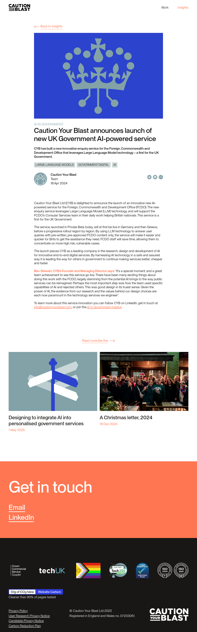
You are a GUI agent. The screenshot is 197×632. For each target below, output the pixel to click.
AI (114, 165)
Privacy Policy (18, 611)
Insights (183, 7)
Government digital (93, 165)
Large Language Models (55, 165)
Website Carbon (49, 592)
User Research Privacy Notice (29, 616)
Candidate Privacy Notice (26, 621)
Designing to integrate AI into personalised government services (46, 420)
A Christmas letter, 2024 (126, 417)
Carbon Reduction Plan (25, 626)
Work (165, 7)
